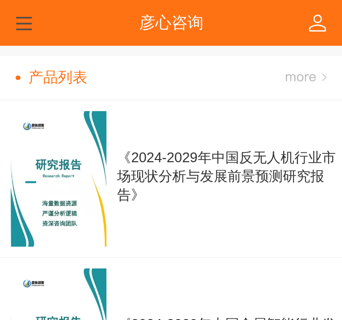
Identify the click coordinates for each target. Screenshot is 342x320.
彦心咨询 (171, 22)
